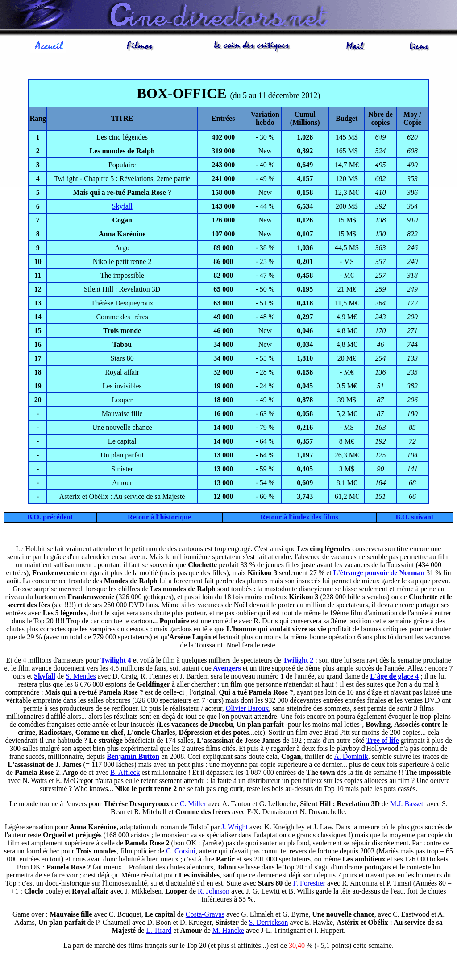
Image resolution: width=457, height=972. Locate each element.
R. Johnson (213, 891)
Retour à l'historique (159, 517)
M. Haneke (228, 930)
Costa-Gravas (205, 914)
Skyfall (122, 206)
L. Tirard (158, 930)
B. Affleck (125, 772)
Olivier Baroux (247, 708)
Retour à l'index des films (299, 517)
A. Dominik (351, 756)
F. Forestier (309, 883)
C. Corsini (180, 851)
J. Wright (234, 827)
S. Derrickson (268, 922)
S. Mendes (81, 676)
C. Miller (193, 803)
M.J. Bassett (407, 803)
